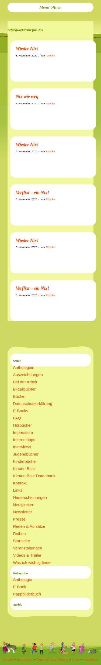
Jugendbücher (26, 454)
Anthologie (22, 579)
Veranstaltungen (27, 548)
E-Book (19, 586)
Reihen (19, 533)
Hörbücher (22, 425)
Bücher (19, 396)
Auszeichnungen (28, 374)
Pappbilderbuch (27, 594)
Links (17, 490)
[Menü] (50, 7)
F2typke (50, 55)
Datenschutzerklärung (32, 403)
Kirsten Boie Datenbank (34, 475)
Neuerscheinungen (30, 497)
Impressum (23, 432)
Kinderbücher (25, 461)
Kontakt (20, 483)
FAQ (17, 418)
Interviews (22, 447)
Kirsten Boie (24, 468)
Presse (19, 519)
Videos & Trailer (27, 555)
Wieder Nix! (27, 48)
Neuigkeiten (23, 504)
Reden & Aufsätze (29, 526)
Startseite (21, 540)
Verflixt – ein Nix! (32, 192)
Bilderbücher (24, 389)
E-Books (20, 410)
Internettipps (24, 439)
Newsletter (22, 512)
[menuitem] (50, 7)
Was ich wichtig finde (32, 562)
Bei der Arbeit (25, 382)
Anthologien (23, 367)
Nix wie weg (27, 96)
